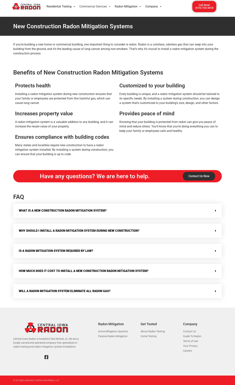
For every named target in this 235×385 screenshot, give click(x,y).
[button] (117, 211)
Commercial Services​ (95, 6)
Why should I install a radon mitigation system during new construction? (79, 230)
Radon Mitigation (128, 6)
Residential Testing (61, 6)
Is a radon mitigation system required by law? (56, 251)
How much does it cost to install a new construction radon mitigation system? (83, 271)
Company (153, 6)
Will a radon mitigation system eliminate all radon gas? (64, 291)
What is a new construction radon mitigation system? (63, 210)
